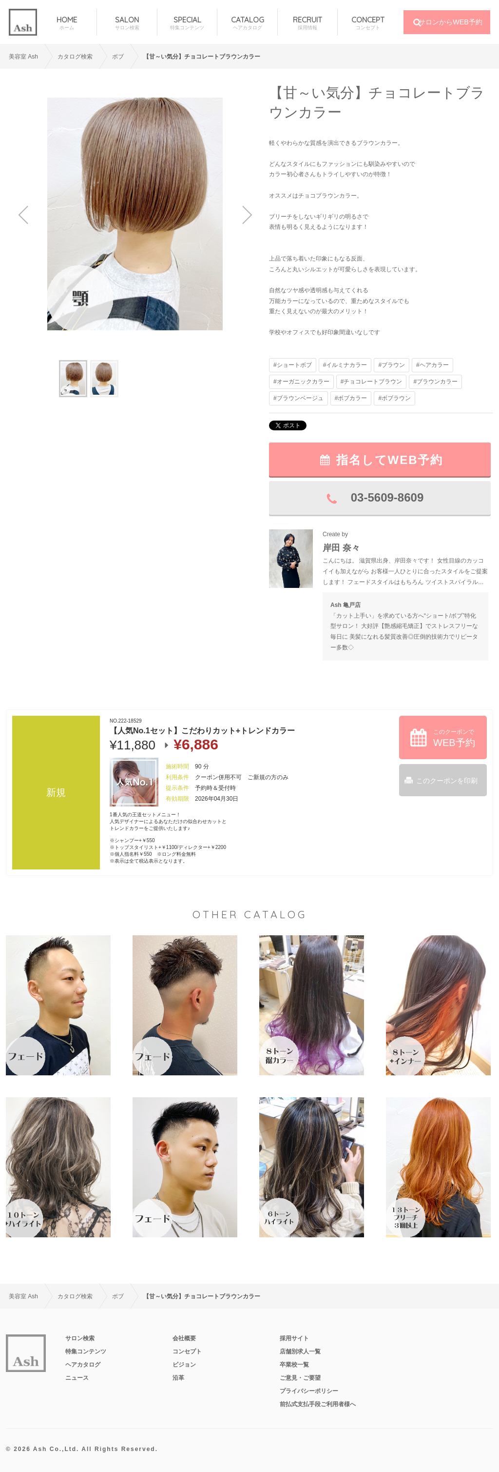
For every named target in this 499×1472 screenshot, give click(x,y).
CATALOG (247, 23)
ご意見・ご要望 (300, 1377)
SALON (127, 23)
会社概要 (184, 1338)
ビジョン (184, 1364)
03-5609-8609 (387, 497)
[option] (135, 213)
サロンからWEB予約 (450, 22)
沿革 (178, 1377)
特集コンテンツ (85, 1351)
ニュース (77, 1377)
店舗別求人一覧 (300, 1351)
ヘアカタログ (82, 1364)
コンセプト (187, 1351)
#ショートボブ (292, 365)
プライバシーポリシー (309, 1391)
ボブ (118, 56)
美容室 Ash (23, 56)
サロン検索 (80, 1338)
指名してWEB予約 (389, 459)
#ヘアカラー (432, 365)
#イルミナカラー (345, 365)
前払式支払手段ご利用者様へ (318, 1404)
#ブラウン (391, 365)
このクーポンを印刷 (447, 781)
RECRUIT (307, 23)
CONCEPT (367, 23)
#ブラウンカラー (435, 381)
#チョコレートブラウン (372, 381)
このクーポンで (454, 738)
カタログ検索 (75, 56)
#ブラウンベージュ (298, 398)
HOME (67, 23)
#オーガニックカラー (301, 381)
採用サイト (294, 1338)
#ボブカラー (351, 398)
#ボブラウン (394, 398)
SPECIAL (187, 23)
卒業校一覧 (294, 1364)
